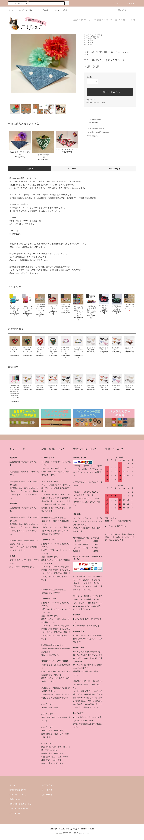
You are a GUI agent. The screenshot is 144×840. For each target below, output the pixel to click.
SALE (91, 44)
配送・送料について (18, 795)
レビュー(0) (114, 169)
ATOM (17, 813)
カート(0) (129, 3)
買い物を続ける (91, 136)
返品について (91, 100)
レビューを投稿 (91, 123)
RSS (11, 813)
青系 (97, 37)
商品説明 (30, 169)
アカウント (114, 3)
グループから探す (42, 10)
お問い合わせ (120, 10)
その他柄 (99, 35)
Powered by (72, 833)
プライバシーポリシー (19, 809)
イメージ (72, 169)
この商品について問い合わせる (96, 132)
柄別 (90, 39)
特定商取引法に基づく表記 (95, 102)
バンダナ (92, 35)
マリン (96, 39)
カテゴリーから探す (23, 10)
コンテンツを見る (59, 10)
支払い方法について (18, 790)
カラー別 (92, 37)
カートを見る (46, 790)
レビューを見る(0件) (92, 119)
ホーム (11, 10)
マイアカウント (47, 785)
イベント (92, 41)
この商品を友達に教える (94, 129)
